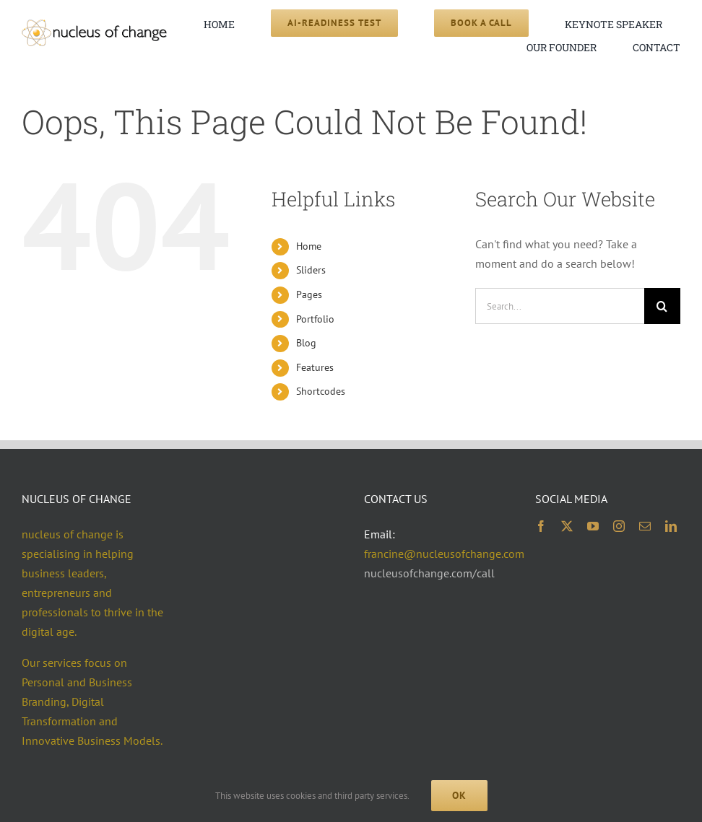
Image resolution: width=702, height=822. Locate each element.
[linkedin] (671, 526)
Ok (459, 795)
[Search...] (559, 306)
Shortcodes (320, 391)
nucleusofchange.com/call (429, 573)
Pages (309, 294)
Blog (306, 342)
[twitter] (567, 526)
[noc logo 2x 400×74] (94, 25)
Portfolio (315, 318)
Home (308, 246)
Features (315, 367)
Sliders (311, 269)
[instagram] (619, 526)
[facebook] (541, 526)
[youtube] (593, 526)
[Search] (662, 306)
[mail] (645, 526)
